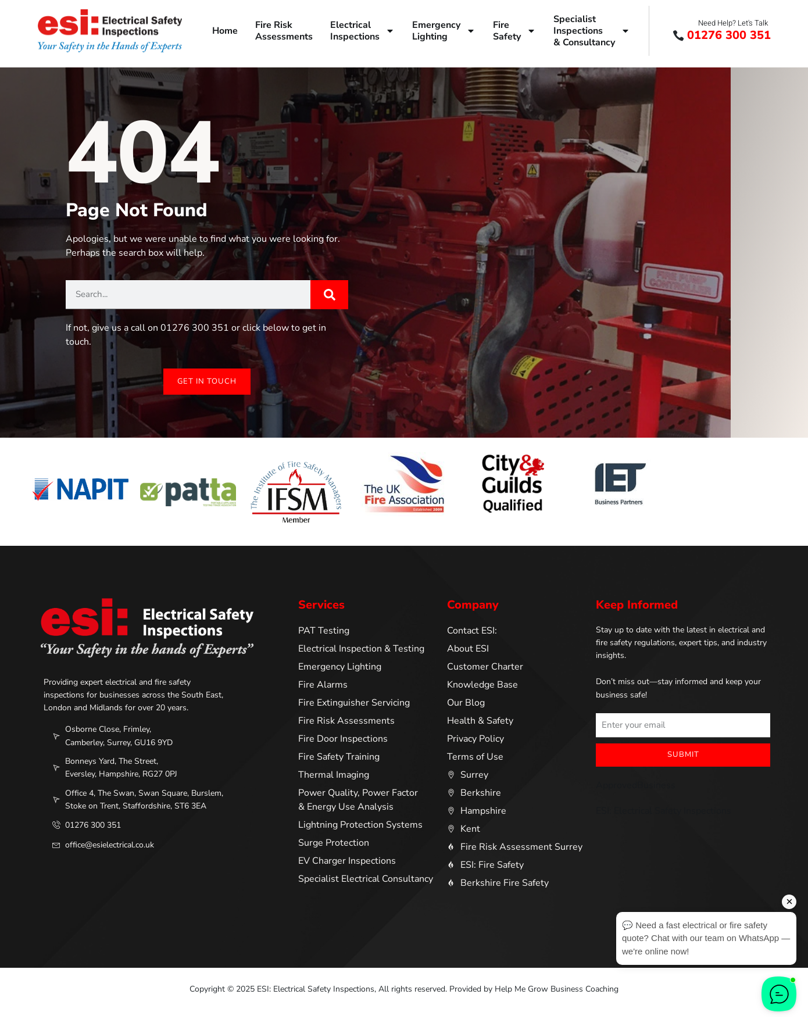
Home (225, 30)
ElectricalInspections (362, 31)
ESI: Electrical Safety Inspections (663, 811)
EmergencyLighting (443, 31)
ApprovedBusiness (635, 785)
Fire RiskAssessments (284, 31)
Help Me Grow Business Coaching (556, 989)
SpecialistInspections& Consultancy (591, 31)
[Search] (329, 294)
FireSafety (514, 31)
